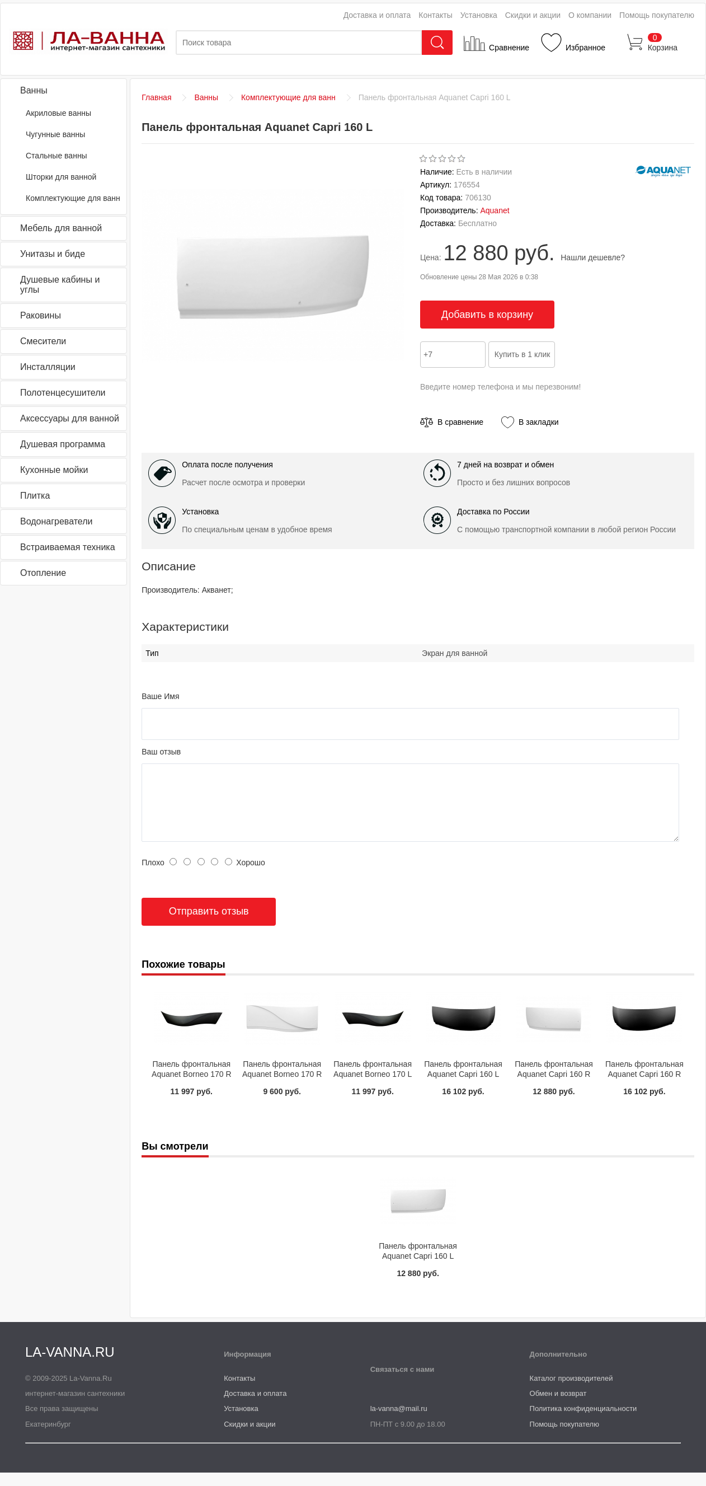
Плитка (35, 495)
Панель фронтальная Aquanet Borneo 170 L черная (372, 1087)
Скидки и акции (533, 15)
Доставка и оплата (377, 15)
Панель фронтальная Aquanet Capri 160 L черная (463, 1087)
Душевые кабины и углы (60, 284)
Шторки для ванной (61, 176)
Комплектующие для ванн (73, 198)
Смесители (43, 341)
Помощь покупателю (656, 15)
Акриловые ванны (58, 113)
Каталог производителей (571, 1391)
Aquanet (494, 210)
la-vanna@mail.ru (398, 1422)
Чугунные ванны (55, 134)
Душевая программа (62, 444)
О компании (589, 15)
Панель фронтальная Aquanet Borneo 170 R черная (191, 1087)
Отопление (43, 573)
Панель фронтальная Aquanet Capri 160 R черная (644, 1087)
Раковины (40, 315)
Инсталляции (48, 367)
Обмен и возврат (558, 1407)
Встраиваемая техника (67, 547)
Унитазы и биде (52, 254)
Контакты (435, 15)
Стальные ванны (56, 155)
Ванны (34, 90)
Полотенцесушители (62, 392)
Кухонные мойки (54, 470)
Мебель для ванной (61, 228)
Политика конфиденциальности (583, 1422)
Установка (478, 15)
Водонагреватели (56, 521)
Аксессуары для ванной (69, 418)
